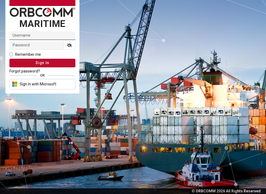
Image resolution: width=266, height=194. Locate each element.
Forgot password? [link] (24, 71)
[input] (36, 45)
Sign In (42, 63)
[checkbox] (42, 55)
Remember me (28, 54)
